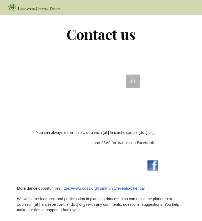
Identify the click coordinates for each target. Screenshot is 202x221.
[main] (101, 34)
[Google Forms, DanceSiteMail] (101, 95)
